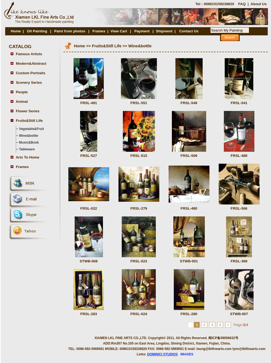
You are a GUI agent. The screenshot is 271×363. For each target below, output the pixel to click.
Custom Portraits (30, 73)
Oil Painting (37, 31)
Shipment (164, 31)
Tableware (27, 149)
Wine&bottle (28, 136)
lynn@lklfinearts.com (248, 349)
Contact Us (188, 31)
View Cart (119, 31)
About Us (259, 4)
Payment (142, 31)
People (22, 92)
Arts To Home (27, 157)
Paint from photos (69, 31)
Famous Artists (29, 54)
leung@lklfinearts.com (214, 349)
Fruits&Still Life (29, 121)
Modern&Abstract (31, 63)
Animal (22, 102)
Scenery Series (29, 82)
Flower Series (27, 111)
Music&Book (29, 142)
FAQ (241, 4)
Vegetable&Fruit (31, 129)
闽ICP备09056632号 (223, 338)
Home (16, 31)
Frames (98, 31)
